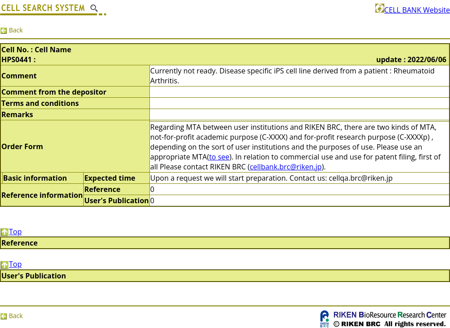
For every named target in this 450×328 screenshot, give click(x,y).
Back (11, 30)
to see (219, 157)
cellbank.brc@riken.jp (286, 167)
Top (11, 232)
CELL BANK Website (412, 10)
